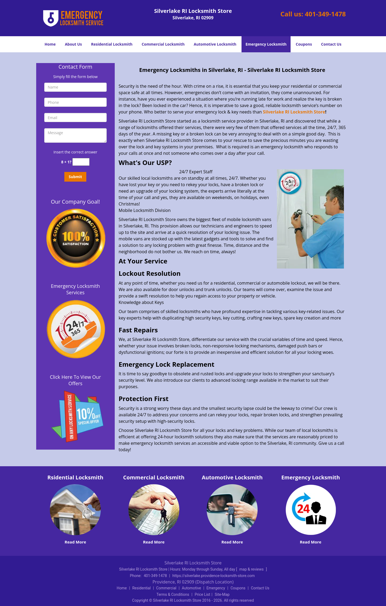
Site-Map (222, 594)
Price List (202, 594)
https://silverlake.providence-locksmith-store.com (213, 576)
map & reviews (252, 569)
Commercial (166, 588)
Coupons (304, 44)
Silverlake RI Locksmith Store (294, 112)
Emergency (215, 588)
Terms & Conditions (173, 594)
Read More (75, 542)
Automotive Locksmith (215, 44)
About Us (73, 44)
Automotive (191, 588)
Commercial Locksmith (163, 44)
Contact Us (331, 44)
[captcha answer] (81, 162)
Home (49, 44)
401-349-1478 (325, 13)
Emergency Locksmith (266, 44)
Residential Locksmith (112, 44)
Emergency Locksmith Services (75, 289)
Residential (141, 588)
